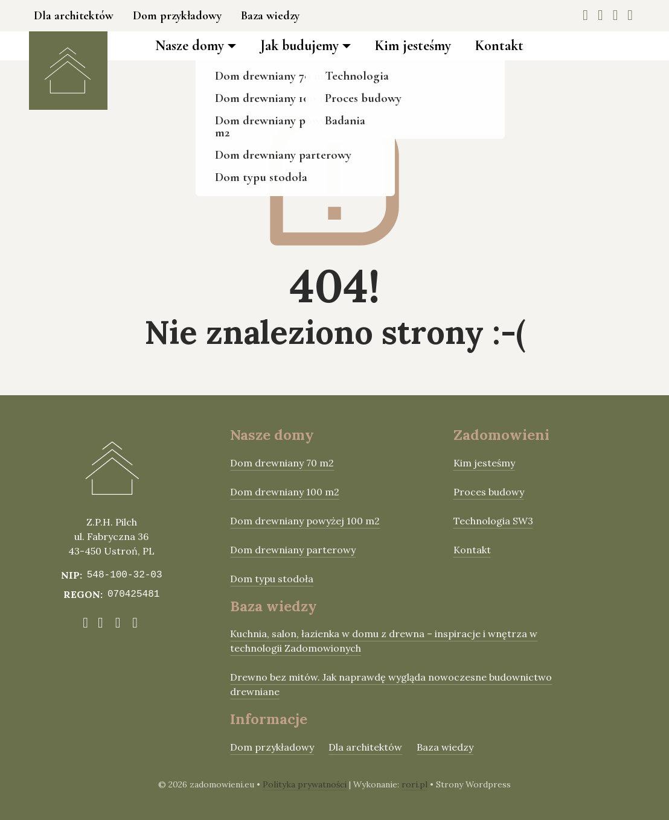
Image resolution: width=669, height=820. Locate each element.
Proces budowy (488, 492)
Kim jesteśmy (413, 45)
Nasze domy (189, 45)
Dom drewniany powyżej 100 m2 (305, 521)
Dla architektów (74, 15)
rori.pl (414, 784)
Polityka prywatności (305, 784)
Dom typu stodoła (271, 579)
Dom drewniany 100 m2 (284, 492)
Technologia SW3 (493, 521)
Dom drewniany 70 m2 (282, 463)
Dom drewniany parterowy (293, 550)
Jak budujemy (299, 45)
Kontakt (499, 45)
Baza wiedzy (270, 15)
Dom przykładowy (177, 15)
